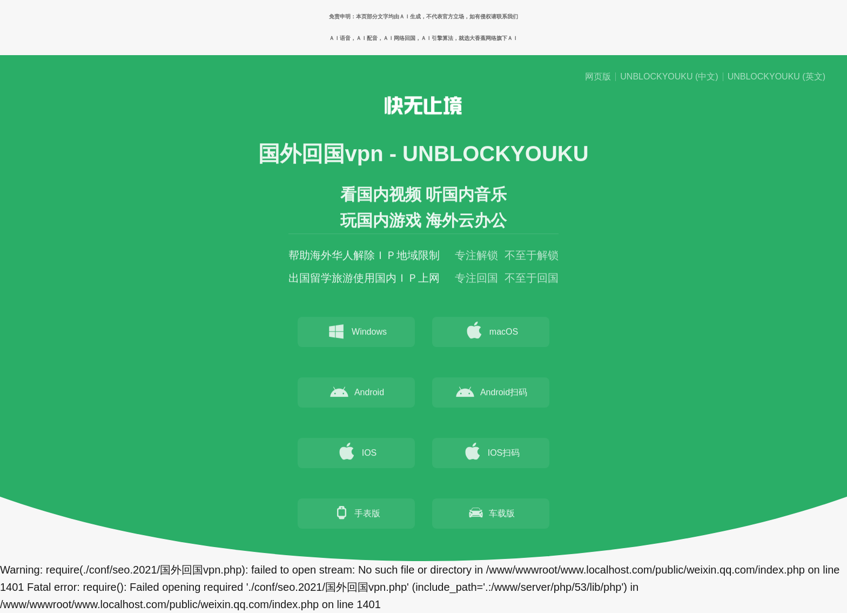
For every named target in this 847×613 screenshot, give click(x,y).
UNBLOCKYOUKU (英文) (776, 76)
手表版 (356, 514)
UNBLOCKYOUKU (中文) (669, 76)
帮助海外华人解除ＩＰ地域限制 (364, 257)
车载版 (491, 514)
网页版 (598, 76)
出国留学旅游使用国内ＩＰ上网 (364, 279)
